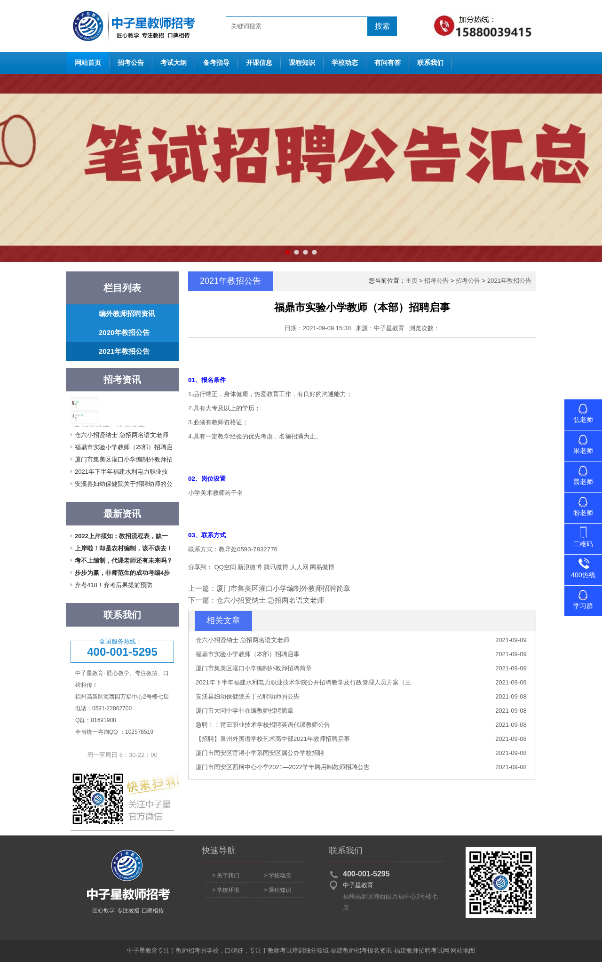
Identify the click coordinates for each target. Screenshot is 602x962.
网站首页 (132, 26)
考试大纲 (173, 62)
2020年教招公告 (124, 332)
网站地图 (463, 950)
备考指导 (216, 62)
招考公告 (131, 62)
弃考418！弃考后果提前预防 (113, 584)
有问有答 (387, 62)
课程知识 (302, 62)
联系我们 (430, 62)
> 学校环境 (225, 890)
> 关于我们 (225, 875)
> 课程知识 (277, 890)
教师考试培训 (286, 950)
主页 (411, 280)
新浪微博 (250, 567)
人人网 (299, 567)
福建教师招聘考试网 (421, 950)
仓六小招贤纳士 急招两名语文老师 (121, 434)
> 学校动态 (277, 875)
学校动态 (345, 62)
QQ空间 (225, 567)
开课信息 (259, 62)
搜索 (382, 26)
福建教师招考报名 (355, 950)
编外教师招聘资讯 (127, 314)
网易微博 (322, 567)
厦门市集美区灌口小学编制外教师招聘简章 (283, 588)
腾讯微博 (276, 567)
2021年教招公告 (124, 351)
